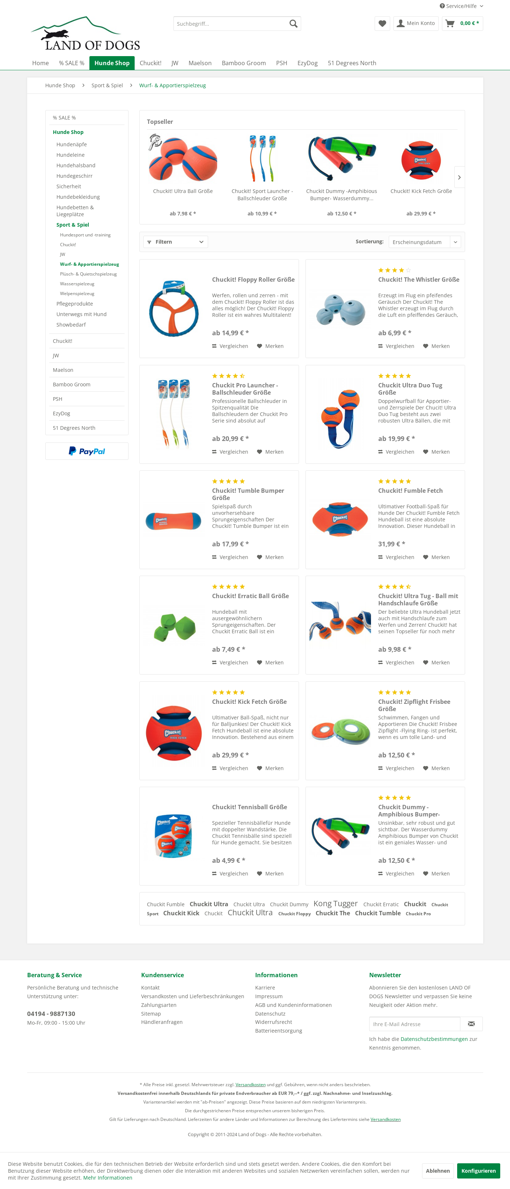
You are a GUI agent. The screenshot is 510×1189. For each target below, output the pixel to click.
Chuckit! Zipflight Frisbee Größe (414, 705)
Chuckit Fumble (166, 904)
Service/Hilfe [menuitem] (459, 6)
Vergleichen (230, 346)
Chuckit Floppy (295, 914)
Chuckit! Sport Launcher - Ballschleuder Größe (262, 195)
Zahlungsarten (159, 1004)
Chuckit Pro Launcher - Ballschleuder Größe (245, 389)
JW (62, 254)
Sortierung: (370, 241)
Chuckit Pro (418, 914)
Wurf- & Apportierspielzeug (89, 264)
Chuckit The (333, 913)
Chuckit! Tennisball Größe (249, 807)
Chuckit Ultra (210, 904)
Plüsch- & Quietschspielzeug (88, 274)
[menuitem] (237, 23)
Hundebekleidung (78, 196)
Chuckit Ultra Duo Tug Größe (410, 389)
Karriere (265, 987)
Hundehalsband (76, 165)
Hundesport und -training (85, 235)
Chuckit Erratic (381, 904)
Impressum (269, 996)
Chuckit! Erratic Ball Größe (250, 596)
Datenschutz (270, 1013)
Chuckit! (68, 244)
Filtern (159, 241)
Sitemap (151, 1013)
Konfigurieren (478, 1170)
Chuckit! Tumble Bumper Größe (248, 494)
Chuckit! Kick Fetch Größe (421, 191)
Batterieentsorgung (278, 1030)
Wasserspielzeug (77, 284)
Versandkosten (251, 1084)
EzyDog (61, 413)
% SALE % (64, 117)
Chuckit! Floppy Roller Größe (253, 279)
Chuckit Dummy (290, 904)
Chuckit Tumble (378, 913)
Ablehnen (438, 1170)
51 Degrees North (74, 427)
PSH (57, 398)
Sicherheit (68, 186)
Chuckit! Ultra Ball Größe (183, 191)
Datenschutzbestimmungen (434, 1038)
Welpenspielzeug (77, 293)
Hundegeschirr (74, 175)
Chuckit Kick (182, 913)
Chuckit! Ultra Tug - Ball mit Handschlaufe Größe (418, 599)
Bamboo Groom (71, 384)
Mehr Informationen (107, 1177)
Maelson (63, 369)
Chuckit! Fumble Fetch (410, 491)
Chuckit (416, 904)
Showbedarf (71, 324)
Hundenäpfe (71, 144)
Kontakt (150, 987)
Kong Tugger (336, 903)
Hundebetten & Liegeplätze (75, 211)
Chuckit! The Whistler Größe (418, 279)
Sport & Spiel (72, 224)
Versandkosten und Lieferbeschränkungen (192, 996)
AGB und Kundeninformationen (293, 1004)
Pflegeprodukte (74, 303)
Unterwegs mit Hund (81, 314)
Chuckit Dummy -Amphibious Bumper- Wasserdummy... (341, 195)
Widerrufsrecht (273, 1021)
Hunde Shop (68, 132)
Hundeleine (70, 154)
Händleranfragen (162, 1021)
